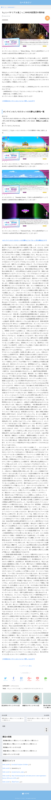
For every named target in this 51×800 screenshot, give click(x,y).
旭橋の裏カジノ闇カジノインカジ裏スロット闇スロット (20, 751)
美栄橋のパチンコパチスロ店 (12, 747)
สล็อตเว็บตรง (15, 782)
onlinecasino (15, 686)
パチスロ (33, 688)
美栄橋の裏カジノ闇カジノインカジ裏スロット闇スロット (20, 740)
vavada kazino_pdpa (18, 772)
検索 (3, 726)
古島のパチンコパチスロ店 (11, 754)
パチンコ (40, 688)
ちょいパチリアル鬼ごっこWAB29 (18, 688)
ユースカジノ (26, 2)
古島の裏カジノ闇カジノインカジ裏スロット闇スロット (20, 744)
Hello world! (6, 764)
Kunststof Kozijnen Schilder (20, 764)
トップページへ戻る (25, 666)
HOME (25, 794)
